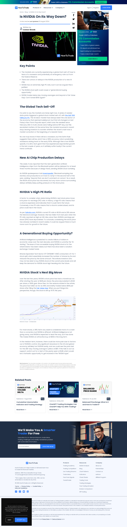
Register (96, 8)
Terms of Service (56, 519)
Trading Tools (83, 480)
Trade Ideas (67, 474)
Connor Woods (29, 30)
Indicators (82, 474)
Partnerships (100, 468)
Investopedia (48, 173)
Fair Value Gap (42, 288)
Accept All (21, 520)
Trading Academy (68, 466)
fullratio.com (30, 212)
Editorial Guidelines (21, 488)
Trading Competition (69, 468)
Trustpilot (83, 63)
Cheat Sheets (83, 477)
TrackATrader (67, 480)
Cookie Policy (37, 486)
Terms (17, 486)
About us (98, 466)
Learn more (100, 2)
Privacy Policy (26, 486)
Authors (98, 474)
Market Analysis (84, 466)
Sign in (89, 8)
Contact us (99, 471)
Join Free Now (47, 446)
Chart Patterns (84, 471)
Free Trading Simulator (86, 486)
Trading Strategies (85, 483)
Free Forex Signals (68, 477)
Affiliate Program (101, 477)
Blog (80, 468)
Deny (9, 520)
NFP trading (83, 492)
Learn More (92, 59)
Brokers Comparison (86, 489)
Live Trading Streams (69, 471)
